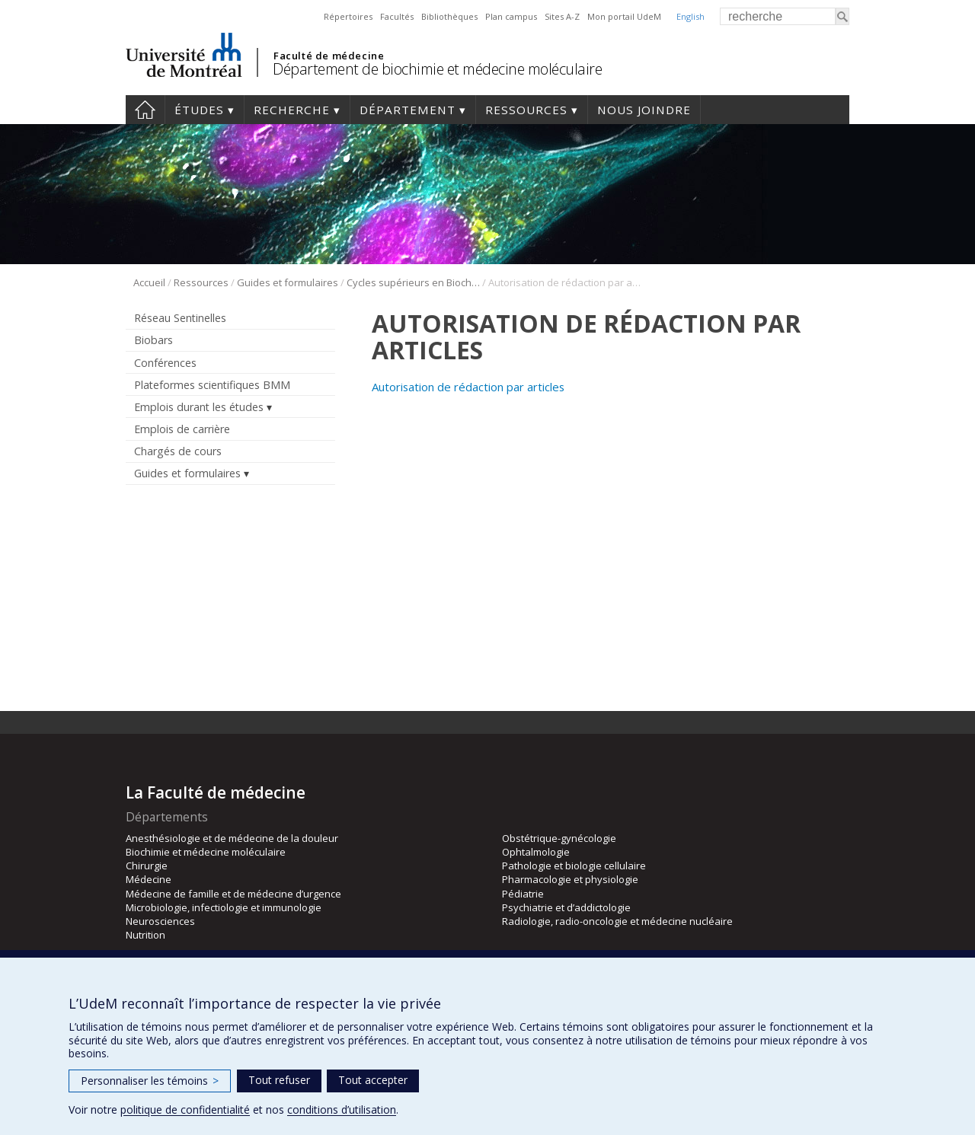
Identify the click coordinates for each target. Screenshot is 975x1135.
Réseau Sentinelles (180, 318)
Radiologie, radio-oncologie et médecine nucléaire (617, 921)
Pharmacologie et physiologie (570, 879)
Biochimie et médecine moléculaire (206, 852)
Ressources (526, 109)
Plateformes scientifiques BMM (212, 385)
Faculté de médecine (328, 55)
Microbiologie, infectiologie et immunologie (223, 907)
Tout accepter (373, 1080)
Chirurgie (147, 865)
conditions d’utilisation (341, 1109)
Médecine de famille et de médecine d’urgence (233, 894)
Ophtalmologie (536, 852)
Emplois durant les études (199, 407)
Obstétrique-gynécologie (559, 838)
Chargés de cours (178, 451)
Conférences (165, 362)
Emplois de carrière (182, 429)
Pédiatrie (523, 894)
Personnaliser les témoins (150, 1080)
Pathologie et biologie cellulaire (574, 865)
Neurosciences (160, 921)
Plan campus (511, 16)
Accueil (145, 109)
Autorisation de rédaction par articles (468, 386)
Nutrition (145, 935)
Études (199, 109)
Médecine (148, 879)
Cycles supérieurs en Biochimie (413, 282)
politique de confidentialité (185, 1109)
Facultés (397, 16)
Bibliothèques (449, 16)
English (690, 16)
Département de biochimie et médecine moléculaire (437, 69)
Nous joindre (644, 109)
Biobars (153, 340)
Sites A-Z (562, 16)
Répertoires (348, 16)
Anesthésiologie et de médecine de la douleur (232, 838)
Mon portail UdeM (624, 16)
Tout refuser (279, 1080)
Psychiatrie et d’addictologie (566, 907)
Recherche (292, 109)
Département (408, 109)
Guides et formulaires (287, 282)
